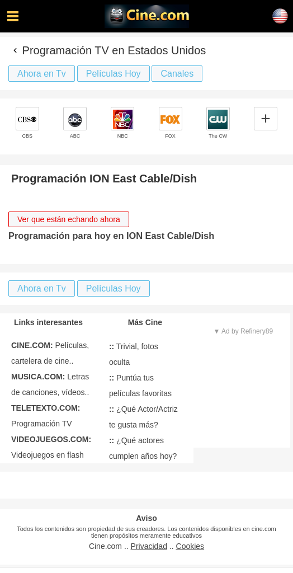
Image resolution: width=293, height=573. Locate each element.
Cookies (190, 546)
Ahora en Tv (41, 73)
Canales (176, 73)
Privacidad (149, 546)
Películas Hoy (113, 73)
